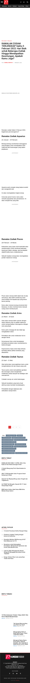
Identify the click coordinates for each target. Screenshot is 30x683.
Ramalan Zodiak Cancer (20, 439)
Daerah (15, 626)
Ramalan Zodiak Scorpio (8, 450)
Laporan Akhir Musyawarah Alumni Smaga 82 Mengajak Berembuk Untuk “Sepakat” (14, 552)
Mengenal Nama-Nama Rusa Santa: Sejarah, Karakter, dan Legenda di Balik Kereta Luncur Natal (20, 642)
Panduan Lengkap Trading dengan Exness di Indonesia (13, 535)
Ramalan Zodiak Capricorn (9, 442)
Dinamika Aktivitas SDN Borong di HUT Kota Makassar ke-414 (15, 540)
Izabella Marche (8, 62)
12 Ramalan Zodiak (11, 435)
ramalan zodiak (6, 437)
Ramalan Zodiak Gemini (8, 444)
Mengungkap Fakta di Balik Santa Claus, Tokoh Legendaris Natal (20, 633)
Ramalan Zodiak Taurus (8, 453)
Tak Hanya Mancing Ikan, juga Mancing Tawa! (20, 624)
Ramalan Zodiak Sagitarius (9, 448)
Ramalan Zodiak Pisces (20, 446)
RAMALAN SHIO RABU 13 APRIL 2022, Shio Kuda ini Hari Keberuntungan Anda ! (14, 463)
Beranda (4, 41)
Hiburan (9, 41)
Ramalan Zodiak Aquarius (18, 437)
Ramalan (20, 435)
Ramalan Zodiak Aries (8, 439)
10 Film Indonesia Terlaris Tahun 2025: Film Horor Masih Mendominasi (15, 615)
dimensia (17, 680)
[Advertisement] (15, 23)
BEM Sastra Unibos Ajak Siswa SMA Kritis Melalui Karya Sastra (13, 490)
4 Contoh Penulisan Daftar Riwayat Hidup (15, 531)
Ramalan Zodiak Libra (8, 446)
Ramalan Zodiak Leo (20, 444)
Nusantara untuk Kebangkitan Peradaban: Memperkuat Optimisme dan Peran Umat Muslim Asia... (15, 546)
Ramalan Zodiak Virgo (21, 453)
